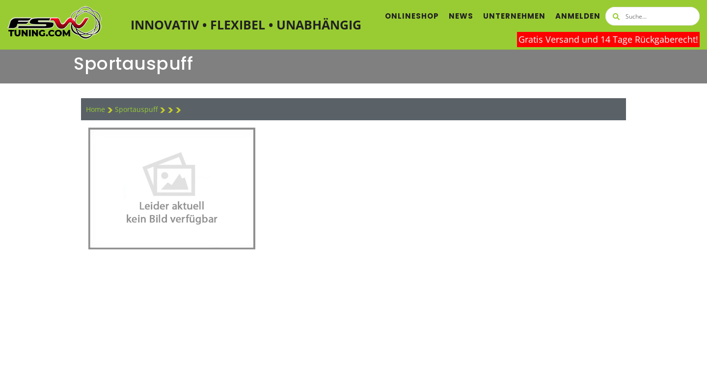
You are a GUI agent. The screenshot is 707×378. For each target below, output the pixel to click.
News (461, 16)
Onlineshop (412, 16)
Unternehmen (514, 16)
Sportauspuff (137, 109)
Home (95, 109)
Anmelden (577, 16)
